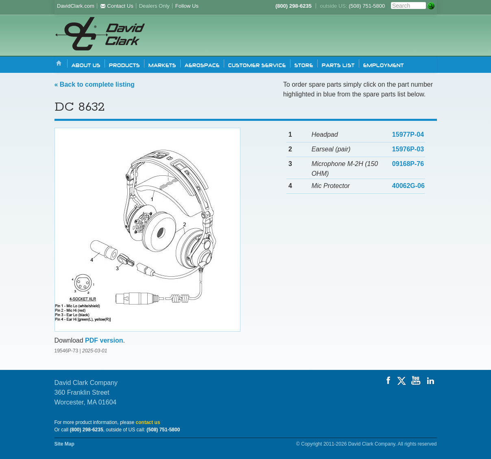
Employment (383, 65)
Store (304, 65)
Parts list (338, 65)
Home (59, 64)
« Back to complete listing (95, 84)
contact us (148, 422)
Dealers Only (154, 6)
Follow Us (187, 6)
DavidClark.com (75, 6)
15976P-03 (408, 149)
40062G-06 (408, 185)
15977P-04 (408, 134)
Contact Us (116, 6)
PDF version (104, 340)
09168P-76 (408, 163)
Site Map (64, 444)
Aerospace (202, 65)
